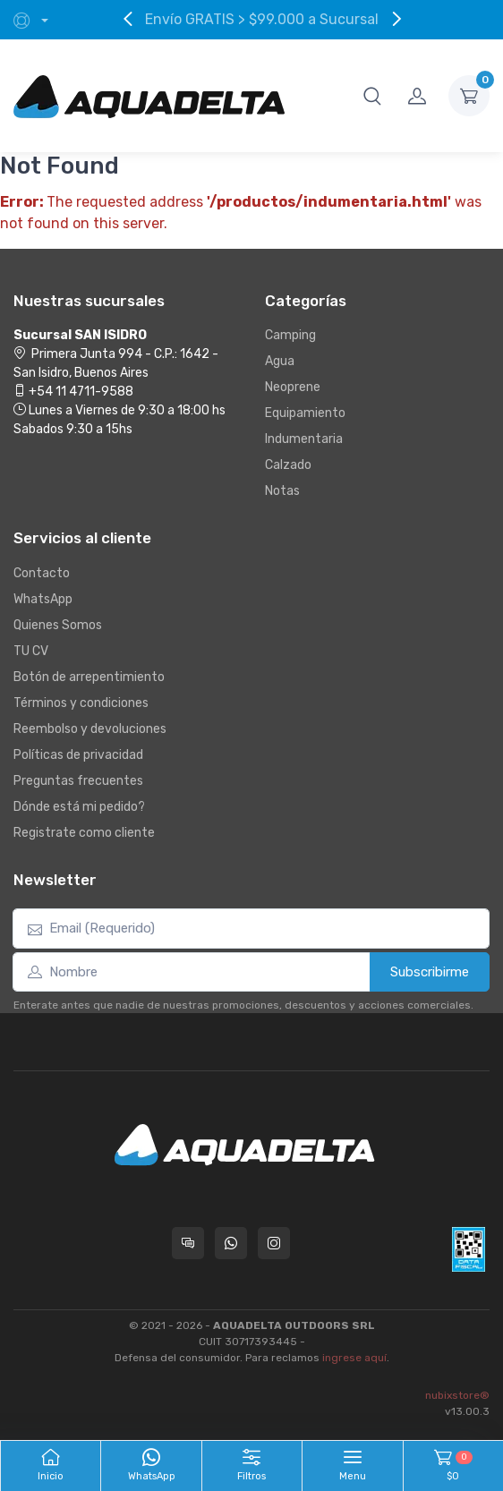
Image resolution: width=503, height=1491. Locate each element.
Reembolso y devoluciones (89, 729)
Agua (279, 361)
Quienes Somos (57, 625)
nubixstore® (457, 1395)
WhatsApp (42, 599)
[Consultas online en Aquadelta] (188, 1243)
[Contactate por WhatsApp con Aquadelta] (231, 1243)
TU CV (30, 651)
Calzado (288, 465)
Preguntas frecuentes (78, 780)
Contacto (41, 573)
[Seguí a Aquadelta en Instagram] (274, 1243)
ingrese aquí (354, 1357)
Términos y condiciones (81, 703)
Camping (290, 335)
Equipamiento (305, 413)
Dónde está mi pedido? (79, 806)
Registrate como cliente (84, 832)
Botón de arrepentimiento (89, 677)
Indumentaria (304, 439)
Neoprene (292, 387)
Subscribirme (429, 972)
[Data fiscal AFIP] (469, 1249)
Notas (282, 490)
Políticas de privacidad (78, 755)
